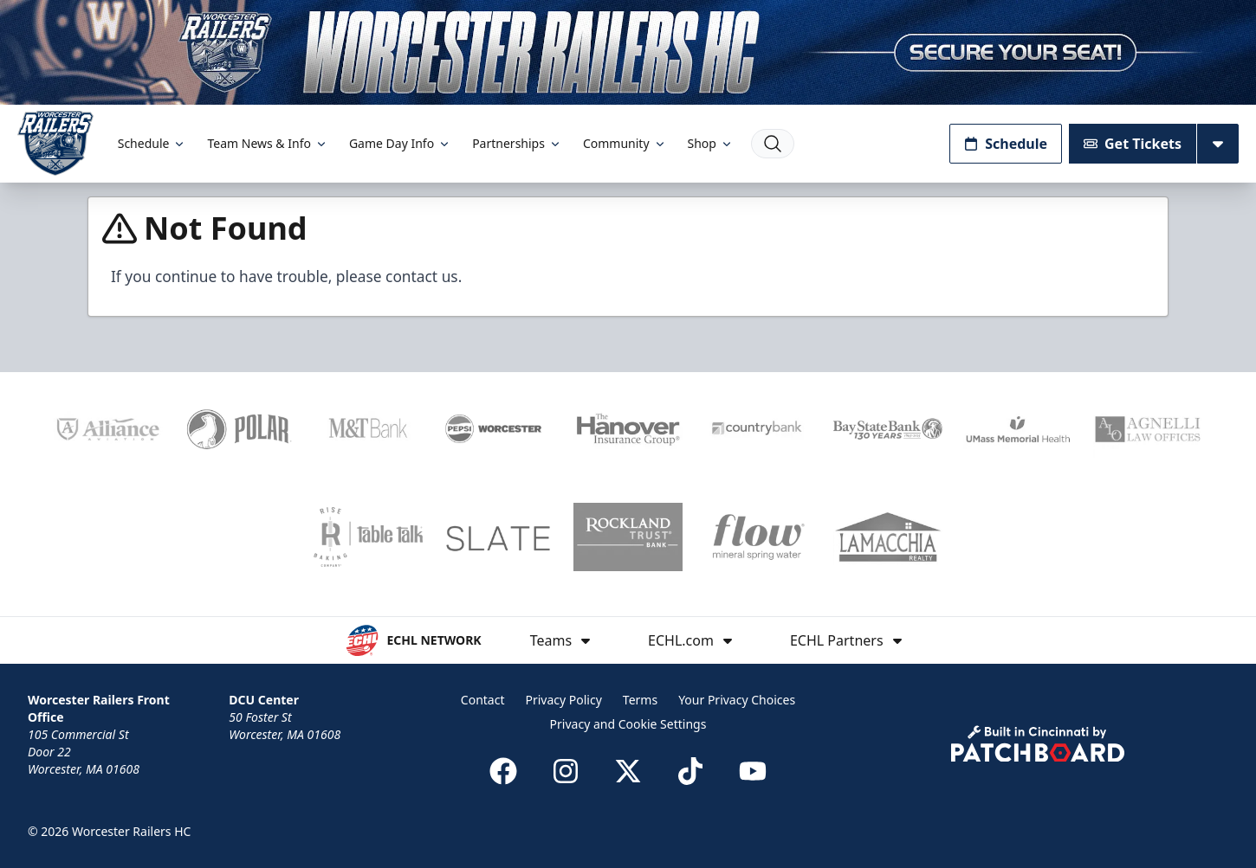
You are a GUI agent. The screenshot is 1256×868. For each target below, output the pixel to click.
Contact (483, 699)
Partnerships (517, 143)
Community (625, 143)
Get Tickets (1133, 143)
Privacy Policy (563, 699)
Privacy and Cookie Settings (628, 724)
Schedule (152, 143)
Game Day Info (400, 143)
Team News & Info (267, 143)
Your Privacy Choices (736, 699)
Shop (711, 143)
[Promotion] (628, 52)
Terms (640, 699)
